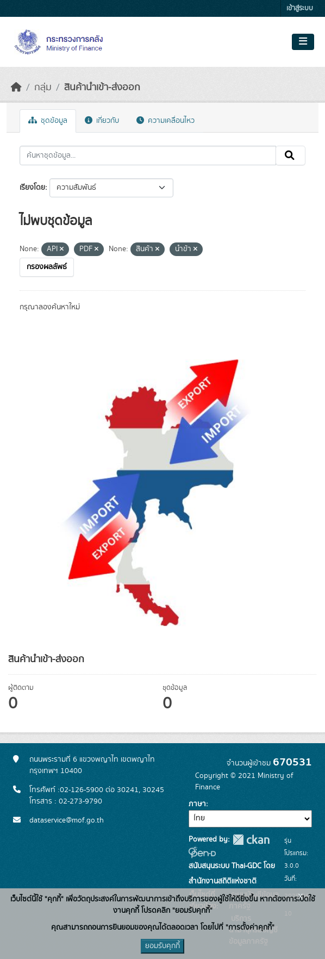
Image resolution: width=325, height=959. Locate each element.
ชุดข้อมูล (47, 120)
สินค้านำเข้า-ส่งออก (102, 87)
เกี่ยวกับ (102, 120)
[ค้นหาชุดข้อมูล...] (148, 155)
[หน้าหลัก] (16, 87)
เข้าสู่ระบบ (299, 8)
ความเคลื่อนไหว (165, 120)
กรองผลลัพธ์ (47, 266)
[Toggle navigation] (303, 42)
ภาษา (197, 804)
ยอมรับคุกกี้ (162, 946)
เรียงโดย (32, 187)
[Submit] (290, 155)
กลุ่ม (43, 87)
